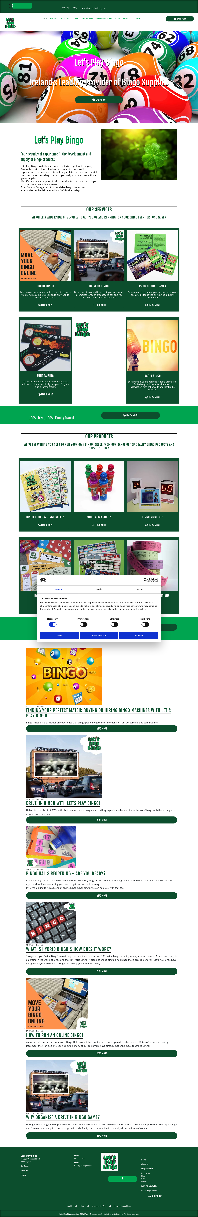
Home (44, 18)
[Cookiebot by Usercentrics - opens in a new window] (146, 580)
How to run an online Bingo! (54, 1035)
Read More (102, 728)
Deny (59, 635)
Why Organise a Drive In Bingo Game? (63, 1117)
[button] (180, 18)
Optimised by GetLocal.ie (113, 1214)
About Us (65, 18)
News (126, 18)
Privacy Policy (85, 1206)
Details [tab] (99, 589)
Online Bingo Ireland (149, 1191)
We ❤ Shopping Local (93, 1214)
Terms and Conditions (122, 1206)
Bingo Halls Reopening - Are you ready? (66, 873)
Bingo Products (82, 18)
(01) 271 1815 (69, 8)
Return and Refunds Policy (102, 1206)
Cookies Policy (73, 1206)
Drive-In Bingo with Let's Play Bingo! (63, 803)
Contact (137, 18)
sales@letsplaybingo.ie (93, 8)
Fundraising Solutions (107, 18)
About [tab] (140, 589)
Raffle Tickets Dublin (149, 1186)
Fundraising (145, 1173)
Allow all (138, 635)
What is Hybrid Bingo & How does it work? (68, 949)
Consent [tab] (58, 589)
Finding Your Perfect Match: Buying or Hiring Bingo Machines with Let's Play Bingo (98, 713)
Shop (52, 18)
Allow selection (98, 635)
